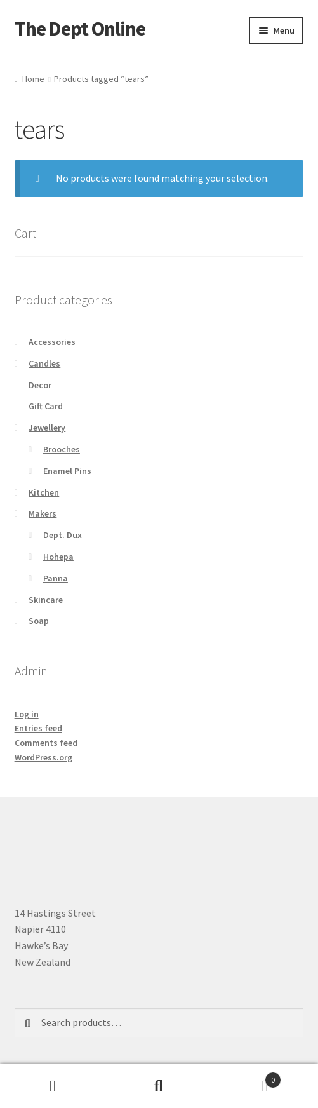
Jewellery (47, 427)
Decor (40, 385)
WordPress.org (43, 757)
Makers (42, 513)
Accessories (52, 342)
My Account (53, 1086)
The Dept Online (80, 28)
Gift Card (46, 406)
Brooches (61, 449)
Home (33, 78)
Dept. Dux (62, 535)
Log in (27, 714)
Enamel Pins (67, 470)
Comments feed (46, 742)
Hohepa (58, 556)
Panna (55, 578)
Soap (39, 620)
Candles (44, 363)
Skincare (46, 599)
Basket (246, 1077)
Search (159, 1086)
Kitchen (44, 492)
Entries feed (38, 728)
